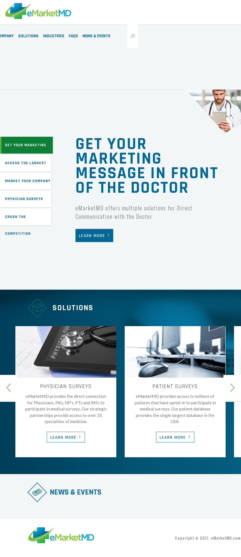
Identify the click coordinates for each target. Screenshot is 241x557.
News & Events (96, 36)
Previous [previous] (9, 388)
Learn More (92, 235)
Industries (53, 36)
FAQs (73, 36)
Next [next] (232, 388)
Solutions (28, 36)
